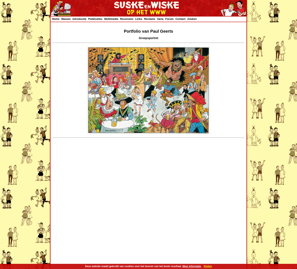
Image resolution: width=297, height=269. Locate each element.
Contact (180, 18)
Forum (169, 18)
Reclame (149, 18)
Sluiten (208, 266)
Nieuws (66, 18)
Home (55, 18)
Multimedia (111, 18)
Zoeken (192, 18)
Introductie (79, 18)
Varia (160, 18)
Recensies (126, 18)
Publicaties (95, 18)
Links (138, 18)
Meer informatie (192, 266)
